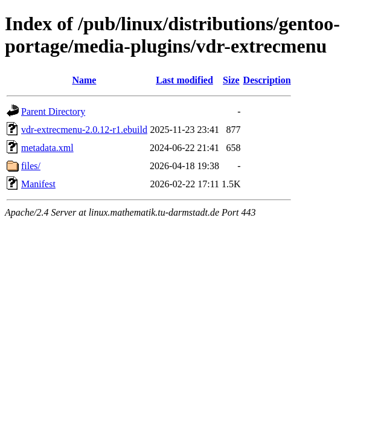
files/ (30, 166)
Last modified (184, 80)
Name (84, 80)
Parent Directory (53, 111)
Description (267, 80)
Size (231, 80)
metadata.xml (47, 148)
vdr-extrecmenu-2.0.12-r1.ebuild (84, 129)
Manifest (38, 184)
